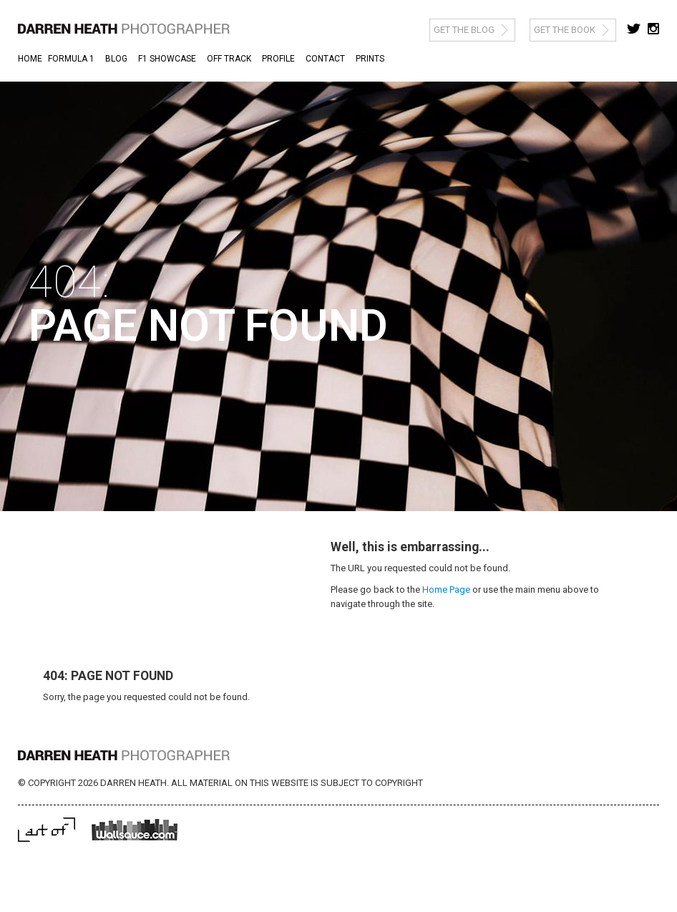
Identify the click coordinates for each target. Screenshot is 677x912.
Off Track (229, 59)
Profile (278, 59)
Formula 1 (71, 59)
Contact (325, 59)
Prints (370, 59)
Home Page (446, 589)
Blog (116, 59)
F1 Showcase (167, 59)
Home (30, 59)
